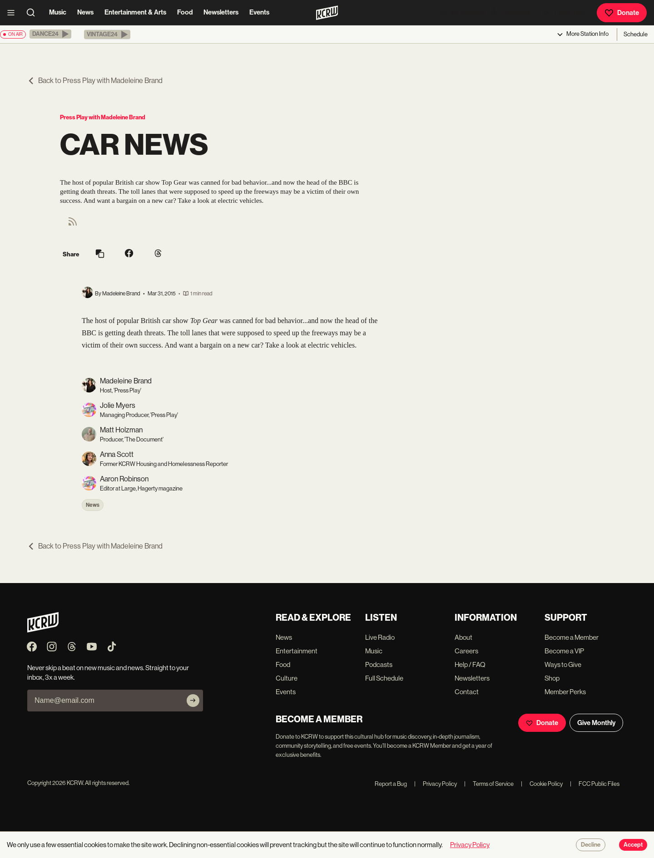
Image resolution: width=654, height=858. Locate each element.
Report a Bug (391, 783)
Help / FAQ (470, 664)
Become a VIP (564, 651)
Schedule (636, 34)
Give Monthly (596, 723)
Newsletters (220, 12)
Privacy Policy (435, 783)
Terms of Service (489, 783)
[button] (50, 34)
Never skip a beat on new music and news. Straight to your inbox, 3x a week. (108, 672)
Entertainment (296, 651)
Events (259, 12)
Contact (467, 692)
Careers (466, 651)
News (85, 12)
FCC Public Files (594, 783)
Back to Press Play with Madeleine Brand (95, 80)
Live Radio (380, 637)
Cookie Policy (542, 783)
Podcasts (509, 12)
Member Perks (565, 692)
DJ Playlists (461, 12)
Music (57, 12)
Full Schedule (384, 678)
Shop (552, 678)
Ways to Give (563, 664)
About (463, 637)
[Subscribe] (193, 700)
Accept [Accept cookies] (633, 844)
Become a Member (572, 637)
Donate (621, 12)
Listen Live (563, 12)
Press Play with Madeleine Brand (102, 117)
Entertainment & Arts (135, 12)
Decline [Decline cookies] (590, 844)
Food (185, 12)
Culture (286, 678)
